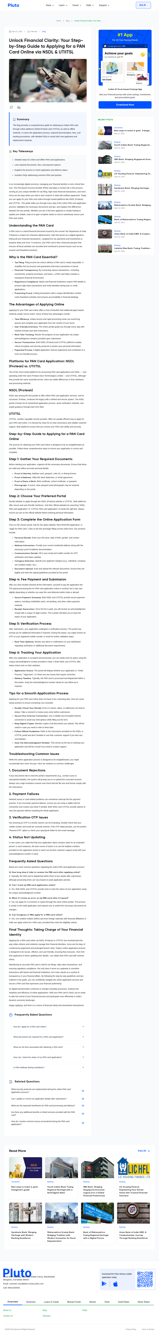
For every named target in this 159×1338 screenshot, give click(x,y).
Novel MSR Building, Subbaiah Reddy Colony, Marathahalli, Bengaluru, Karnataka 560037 (29, 1278)
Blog (67, 21)
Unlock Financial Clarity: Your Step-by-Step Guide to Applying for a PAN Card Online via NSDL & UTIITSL (88, 21)
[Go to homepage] (13, 5)
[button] (49, 5)
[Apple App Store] (115, 1284)
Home (59, 21)
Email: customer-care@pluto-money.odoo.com (23, 1284)
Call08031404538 (11, 1288)
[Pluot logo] (49, 1271)
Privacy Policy (131, 1329)
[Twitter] (11, 107)
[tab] (12, 1302)
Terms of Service (148, 1329)
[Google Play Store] (104, 1284)
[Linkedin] (19, 107)
